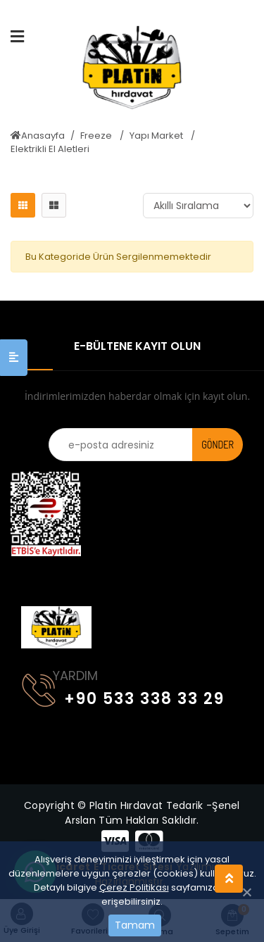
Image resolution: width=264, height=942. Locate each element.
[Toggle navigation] (30, 576)
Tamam (135, 925)
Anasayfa (38, 135)
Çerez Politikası (134, 887)
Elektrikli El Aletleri (50, 149)
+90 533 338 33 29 (123, 696)
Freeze (97, 135)
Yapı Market (157, 135)
